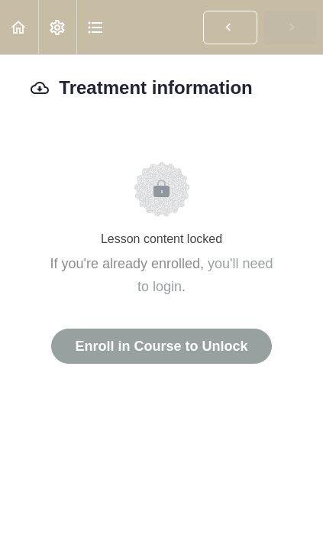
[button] (19, 27)
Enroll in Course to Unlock (161, 346)
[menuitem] (57, 27)
